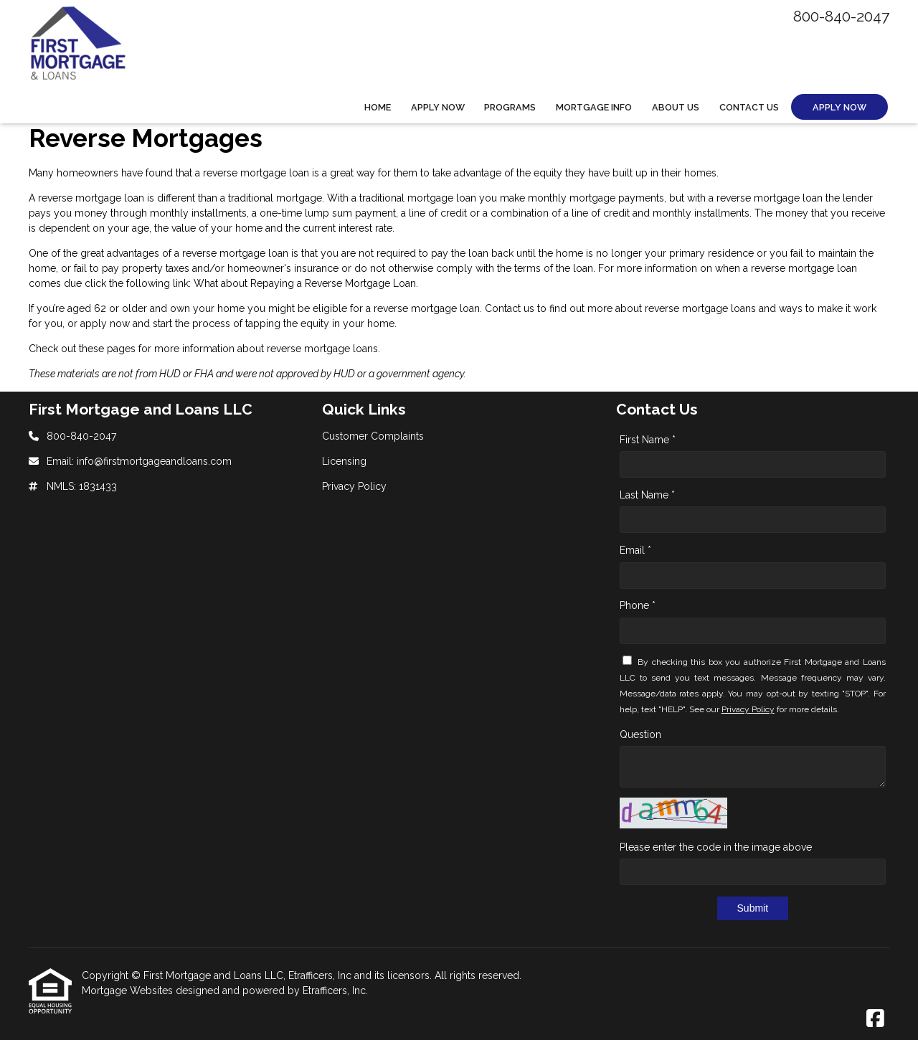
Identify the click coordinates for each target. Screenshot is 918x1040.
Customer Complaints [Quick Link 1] (373, 436)
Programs (510, 107)
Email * (635, 550)
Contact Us (749, 107)
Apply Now (438, 107)
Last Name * (647, 495)
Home (377, 107)
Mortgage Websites (129, 990)
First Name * (648, 439)
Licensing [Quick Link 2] (344, 461)
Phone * (638, 605)
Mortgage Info (594, 107)
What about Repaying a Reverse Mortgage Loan (305, 283)
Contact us (509, 308)
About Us (675, 107)
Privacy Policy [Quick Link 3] (354, 486)
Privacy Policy (748, 709)
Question (640, 734)
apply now (105, 323)
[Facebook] (875, 1019)
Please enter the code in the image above (716, 847)
